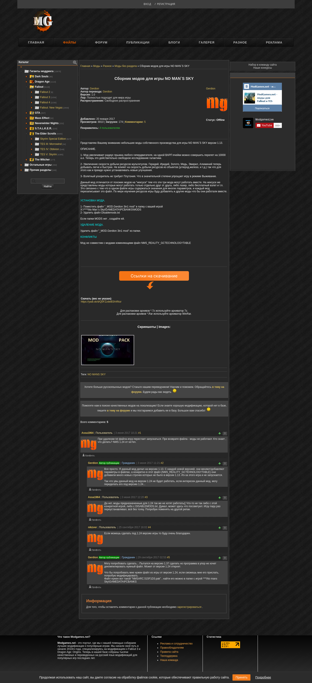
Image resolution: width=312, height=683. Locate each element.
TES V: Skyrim (48, 154)
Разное (240, 42)
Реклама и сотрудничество (176, 643)
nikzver (92, 527)
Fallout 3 (45, 97)
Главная (36, 42)
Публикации (138, 42)
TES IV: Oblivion (49, 149)
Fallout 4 (45, 102)
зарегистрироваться (189, 607)
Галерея (206, 42)
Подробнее (263, 677)
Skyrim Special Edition (52, 138)
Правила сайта (169, 651)
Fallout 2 (43, 92)
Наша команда (169, 660)
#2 (162, 463)
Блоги (174, 42)
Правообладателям (172, 647)
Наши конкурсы (262, 67)
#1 (139, 432)
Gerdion (210, 88)
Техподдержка (169, 655)
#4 (149, 527)
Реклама (274, 42)
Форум (101, 42)
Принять (241, 677)
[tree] (48, 121)
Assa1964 (87, 432)
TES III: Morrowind (50, 144)
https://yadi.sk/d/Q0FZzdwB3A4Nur (101, 301)
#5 (168, 557)
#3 (146, 497)
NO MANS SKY (97, 374)
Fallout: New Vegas (51, 107)
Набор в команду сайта (263, 64)
